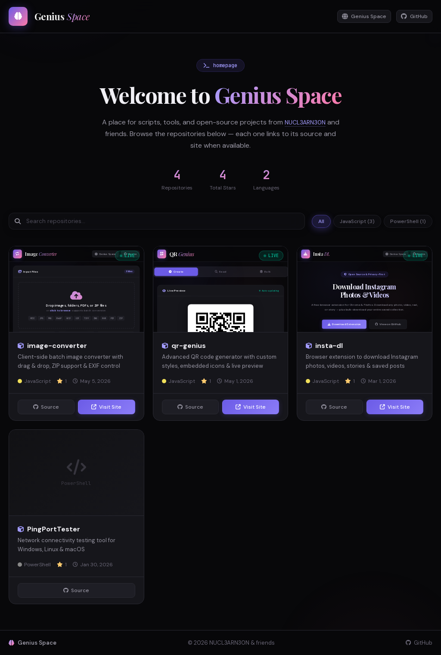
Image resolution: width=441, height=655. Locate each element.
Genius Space (356, 16)
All (321, 221)
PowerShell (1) (408, 221)
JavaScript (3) (357, 221)
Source (46, 407)
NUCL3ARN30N (312, 122)
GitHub (412, 16)
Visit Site (106, 407)
